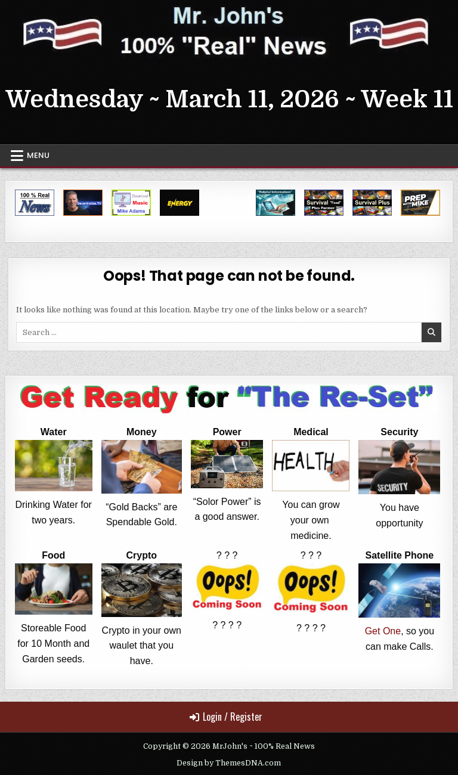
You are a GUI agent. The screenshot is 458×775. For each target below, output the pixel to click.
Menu (38, 155)
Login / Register (226, 716)
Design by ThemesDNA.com (229, 763)
